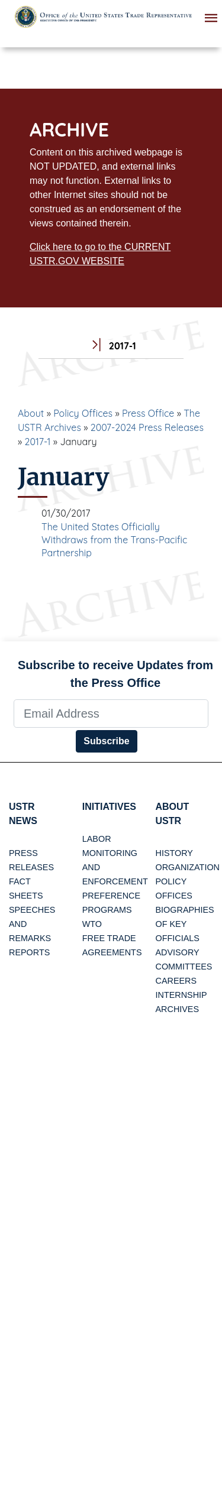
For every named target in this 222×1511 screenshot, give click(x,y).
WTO (92, 924)
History (174, 853)
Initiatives (109, 807)
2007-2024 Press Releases (147, 427)
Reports (29, 952)
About (31, 413)
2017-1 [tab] (111, 346)
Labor (96, 839)
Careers (176, 980)
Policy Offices (82, 413)
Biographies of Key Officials (185, 924)
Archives (178, 1009)
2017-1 (38, 442)
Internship (181, 995)
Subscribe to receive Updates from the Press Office (115, 674)
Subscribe (106, 741)
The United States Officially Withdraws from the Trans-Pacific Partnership (114, 540)
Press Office (148, 413)
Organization (188, 867)
